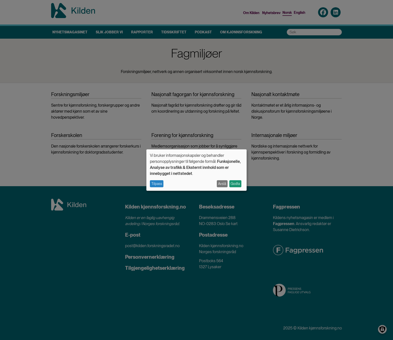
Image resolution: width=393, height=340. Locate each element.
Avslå (222, 184)
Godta (235, 184)
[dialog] (196, 170)
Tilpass (156, 184)
